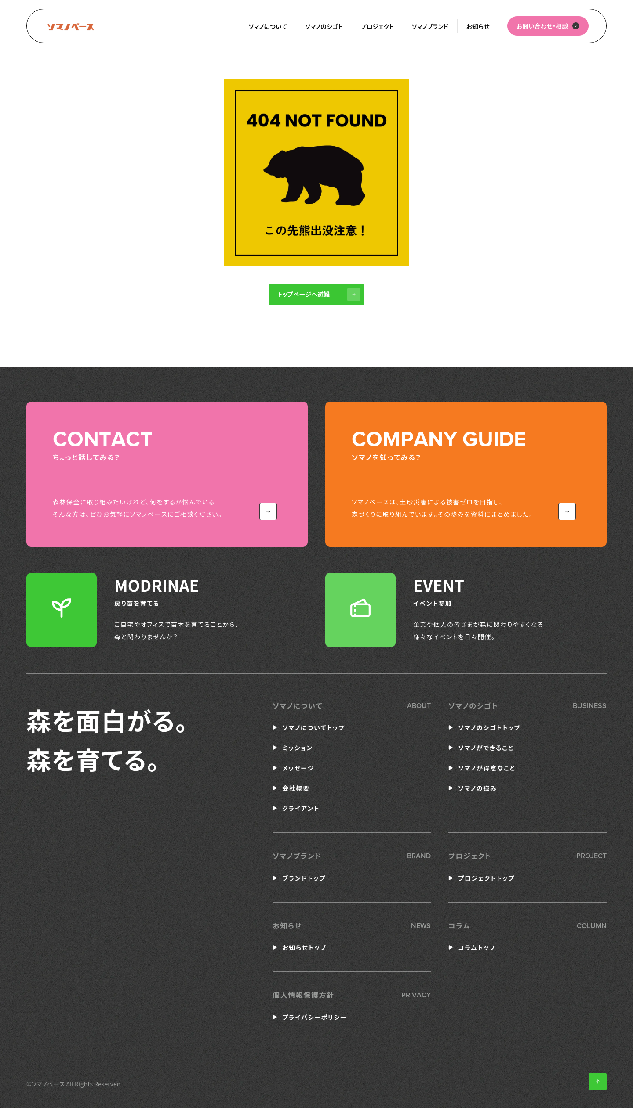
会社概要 (295, 788)
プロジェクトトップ (486, 878)
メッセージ (298, 767)
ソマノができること (486, 747)
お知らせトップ (304, 947)
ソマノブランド (430, 26)
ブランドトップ (304, 878)
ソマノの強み (477, 788)
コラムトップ (476, 947)
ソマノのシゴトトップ (489, 727)
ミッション (297, 747)
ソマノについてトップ (313, 727)
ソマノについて (267, 26)
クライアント (301, 808)
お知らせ (478, 26)
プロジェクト (377, 26)
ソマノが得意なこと (487, 767)
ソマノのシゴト (323, 26)
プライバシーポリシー (314, 1017)
